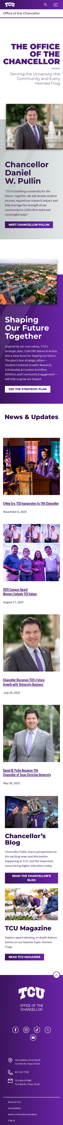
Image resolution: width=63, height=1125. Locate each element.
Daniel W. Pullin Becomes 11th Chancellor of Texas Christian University (27, 772)
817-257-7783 (22, 1072)
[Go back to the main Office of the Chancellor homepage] (31, 999)
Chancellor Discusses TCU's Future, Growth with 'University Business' (24, 682)
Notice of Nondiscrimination (22, 1114)
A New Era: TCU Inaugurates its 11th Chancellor (31, 503)
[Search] (45, 4)
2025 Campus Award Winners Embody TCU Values (20, 591)
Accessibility (14, 1108)
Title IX (11, 1120)
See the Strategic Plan (28, 389)
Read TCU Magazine (24, 957)
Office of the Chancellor (21, 13)
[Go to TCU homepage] (10, 4)
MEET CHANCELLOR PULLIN (29, 224)
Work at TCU (14, 1101)
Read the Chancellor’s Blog (31, 878)
